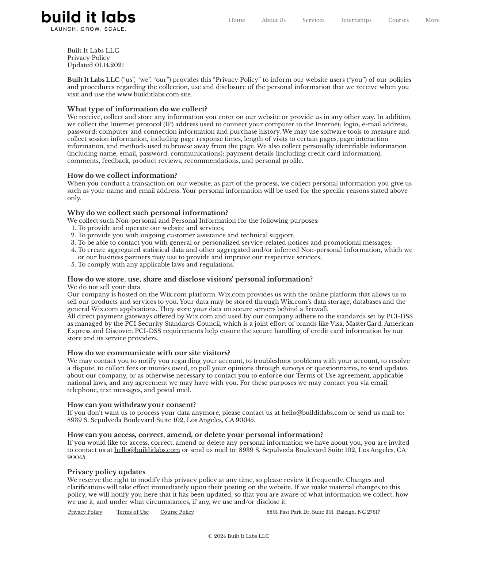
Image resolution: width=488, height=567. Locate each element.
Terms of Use (133, 512)
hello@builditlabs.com (314, 412)
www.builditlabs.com (148, 94)
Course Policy (177, 512)
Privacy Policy (85, 512)
